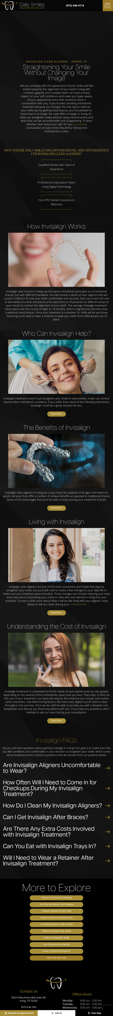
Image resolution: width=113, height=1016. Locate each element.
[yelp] (64, 996)
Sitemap (42, 1005)
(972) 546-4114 (75, 5)
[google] (49, 996)
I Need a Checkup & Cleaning (30, 899)
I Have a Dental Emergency (30, 925)
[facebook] (56, 996)
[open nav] (108, 5)
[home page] (23, 5)
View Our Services (83, 925)
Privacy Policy (55, 1005)
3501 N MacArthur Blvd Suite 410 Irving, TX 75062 (28, 967)
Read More (56, 415)
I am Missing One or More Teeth (30, 912)
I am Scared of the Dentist (83, 918)
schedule (78, 125)
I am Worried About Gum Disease (83, 899)
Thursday (68, 978)
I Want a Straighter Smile (30, 918)
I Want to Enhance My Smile (83, 912)
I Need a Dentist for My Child (30, 905)
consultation (77, 605)
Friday (66, 982)
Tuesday (68, 971)
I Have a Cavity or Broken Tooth (83, 905)
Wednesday (70, 975)
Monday (68, 968)
